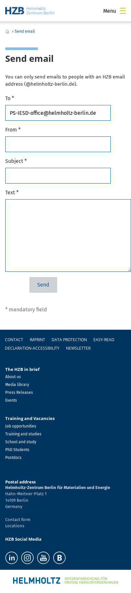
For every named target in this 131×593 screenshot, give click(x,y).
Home (7, 31)
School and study (20, 442)
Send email (25, 31)
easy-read (103, 339)
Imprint (37, 339)
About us (13, 377)
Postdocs (13, 457)
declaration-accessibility (32, 348)
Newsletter (78, 348)
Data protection (69, 339)
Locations (14, 525)
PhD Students (17, 449)
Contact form (17, 519)
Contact (14, 339)
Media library (17, 384)
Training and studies (23, 434)
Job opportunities (20, 426)
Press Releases (19, 392)
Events (11, 400)
